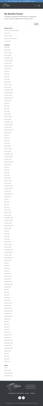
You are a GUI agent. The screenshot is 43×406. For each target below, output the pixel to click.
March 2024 (7, 114)
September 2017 (8, 316)
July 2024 (6, 103)
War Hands (7, 33)
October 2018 (7, 281)
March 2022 (7, 178)
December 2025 (8, 58)
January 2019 (7, 279)
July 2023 (6, 135)
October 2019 (7, 255)
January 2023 (7, 151)
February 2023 (8, 148)
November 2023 (8, 124)
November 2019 (8, 252)
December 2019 (8, 249)
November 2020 (8, 220)
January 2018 (7, 305)
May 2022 (6, 172)
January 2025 (7, 87)
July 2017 (6, 321)
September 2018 (8, 284)
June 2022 (6, 170)
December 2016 (8, 340)
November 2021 (8, 188)
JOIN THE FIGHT (30, 386)
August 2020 (7, 228)
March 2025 (7, 82)
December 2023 (8, 122)
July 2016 (6, 353)
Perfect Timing (8, 36)
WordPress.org (8, 375)
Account (27, 393)
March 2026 (7, 50)
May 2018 (6, 295)
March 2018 (7, 300)
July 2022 (6, 167)
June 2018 (6, 292)
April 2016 (7, 361)
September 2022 (8, 162)
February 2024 (8, 116)
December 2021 (8, 186)
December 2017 (8, 308)
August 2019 (7, 260)
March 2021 (7, 210)
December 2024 (8, 90)
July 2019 (6, 263)
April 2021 (7, 207)
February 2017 (8, 335)
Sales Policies (20, 393)
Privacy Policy (11, 393)
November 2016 (8, 343)
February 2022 (8, 180)
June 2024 (6, 106)
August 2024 (7, 100)
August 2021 (7, 196)
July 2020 (6, 231)
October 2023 (7, 127)
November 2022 (8, 156)
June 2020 (6, 234)
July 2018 (6, 289)
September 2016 (8, 348)
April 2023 (7, 143)
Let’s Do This (7, 41)
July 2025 (6, 71)
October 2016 (7, 345)
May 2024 (6, 108)
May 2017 (6, 327)
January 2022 (7, 183)
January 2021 (7, 215)
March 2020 (7, 242)
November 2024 (8, 92)
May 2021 (6, 204)
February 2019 (8, 276)
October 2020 (7, 223)
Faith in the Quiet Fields (10, 38)
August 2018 (7, 287)
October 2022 (7, 159)
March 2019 (7, 273)
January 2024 (7, 119)
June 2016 (6, 356)
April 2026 (7, 47)
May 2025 (6, 76)
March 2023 (7, 146)
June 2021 (6, 202)
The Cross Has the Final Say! (11, 30)
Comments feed (8, 373)
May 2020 (6, 236)
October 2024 (7, 95)
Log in (5, 367)
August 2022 (7, 164)
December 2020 (8, 218)
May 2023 (6, 140)
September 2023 (8, 130)
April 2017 (7, 329)
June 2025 (6, 74)
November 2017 (8, 311)
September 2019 (8, 257)
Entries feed (7, 370)
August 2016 (7, 351)
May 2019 (6, 268)
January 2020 (7, 247)
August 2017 (7, 319)
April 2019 (7, 271)
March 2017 (7, 332)
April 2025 (7, 79)
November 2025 (8, 60)
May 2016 (6, 359)
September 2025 (8, 66)
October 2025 (7, 63)
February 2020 (8, 244)
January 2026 (7, 55)
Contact (32, 393)
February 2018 (8, 303)
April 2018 (7, 297)
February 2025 (8, 84)
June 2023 (6, 138)
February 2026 (8, 52)
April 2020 (7, 239)
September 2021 (8, 194)
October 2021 (7, 191)
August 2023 (7, 132)
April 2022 (7, 175)
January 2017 (7, 337)
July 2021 (6, 199)
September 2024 (8, 98)
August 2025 (7, 68)
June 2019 (6, 265)
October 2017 (7, 313)
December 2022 (8, 154)
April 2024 (7, 111)
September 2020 (8, 225)
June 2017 (6, 324)
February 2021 (8, 212)
